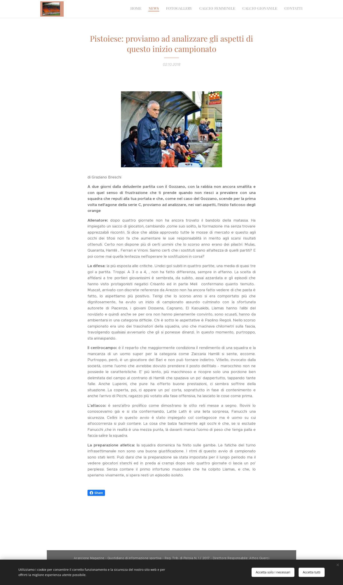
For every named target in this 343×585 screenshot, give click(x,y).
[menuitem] (269, 9)
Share (96, 493)
